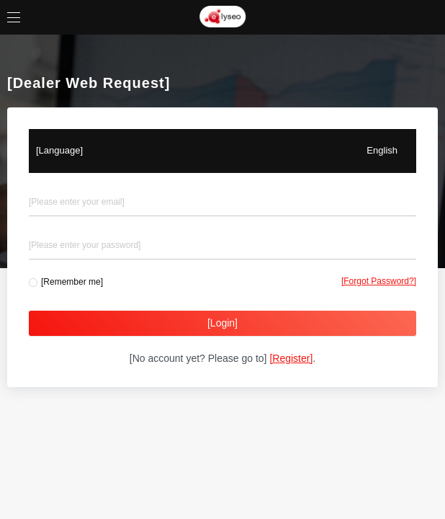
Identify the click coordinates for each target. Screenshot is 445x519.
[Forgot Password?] (378, 281)
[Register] (291, 358)
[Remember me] (72, 282)
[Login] (222, 323)
